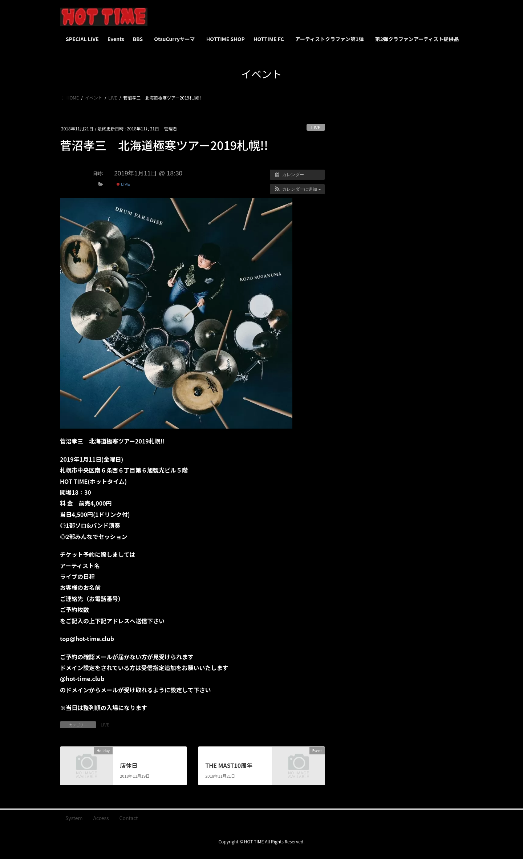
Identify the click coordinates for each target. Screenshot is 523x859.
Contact (128, 818)
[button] (297, 189)
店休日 (128, 765)
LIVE (316, 127)
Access (101, 818)
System (74, 818)
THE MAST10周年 (228, 765)
